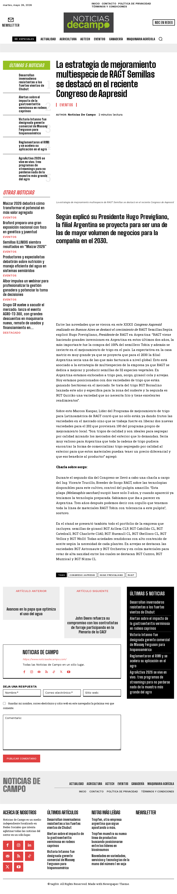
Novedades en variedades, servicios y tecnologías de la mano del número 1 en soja (110, 850)
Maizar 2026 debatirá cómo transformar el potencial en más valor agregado (24, 206)
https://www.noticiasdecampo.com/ (44, 659)
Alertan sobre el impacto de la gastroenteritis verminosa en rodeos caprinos (33, 103)
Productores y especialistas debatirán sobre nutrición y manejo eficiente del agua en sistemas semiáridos (24, 261)
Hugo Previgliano (111, 575)
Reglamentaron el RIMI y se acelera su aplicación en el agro (34, 144)
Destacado (11, 330)
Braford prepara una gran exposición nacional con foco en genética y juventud (25, 225)
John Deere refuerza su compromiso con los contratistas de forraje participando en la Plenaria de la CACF (92, 625)
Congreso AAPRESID (82, 575)
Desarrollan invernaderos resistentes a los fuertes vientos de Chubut (31, 81)
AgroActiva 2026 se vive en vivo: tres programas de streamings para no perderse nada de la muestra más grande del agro (33, 167)
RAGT (131, 575)
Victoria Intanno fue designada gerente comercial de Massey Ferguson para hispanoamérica (33, 125)
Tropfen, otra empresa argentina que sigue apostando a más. (107, 814)
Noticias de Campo (82, 114)
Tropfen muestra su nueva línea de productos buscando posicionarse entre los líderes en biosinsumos (109, 832)
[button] (160, 39)
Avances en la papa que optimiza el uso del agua (31, 611)
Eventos (9, 216)
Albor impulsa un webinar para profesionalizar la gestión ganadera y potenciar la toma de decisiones (25, 285)
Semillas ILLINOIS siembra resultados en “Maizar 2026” (25, 242)
